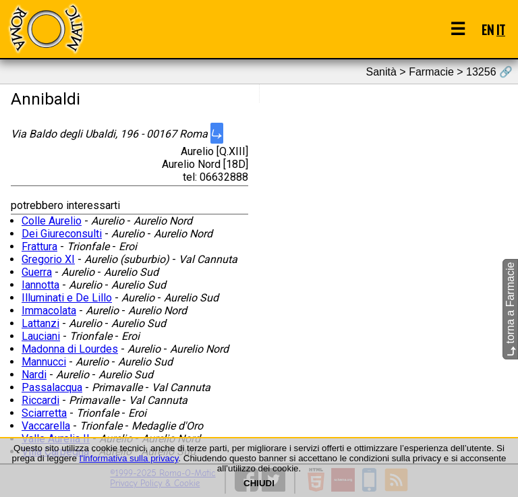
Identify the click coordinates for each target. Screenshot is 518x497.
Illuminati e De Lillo (67, 297)
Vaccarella (46, 425)
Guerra (37, 272)
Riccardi (40, 400)
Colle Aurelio (52, 220)
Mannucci (44, 361)
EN (488, 29)
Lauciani (41, 336)
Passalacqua (52, 387)
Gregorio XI (48, 259)
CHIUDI (259, 483)
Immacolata (49, 310)
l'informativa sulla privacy (129, 458)
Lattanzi (40, 323)
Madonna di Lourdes (70, 349)
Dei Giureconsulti (62, 233)
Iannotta (40, 285)
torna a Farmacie (510, 309)
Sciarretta (44, 413)
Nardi (34, 374)
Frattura (39, 246)
